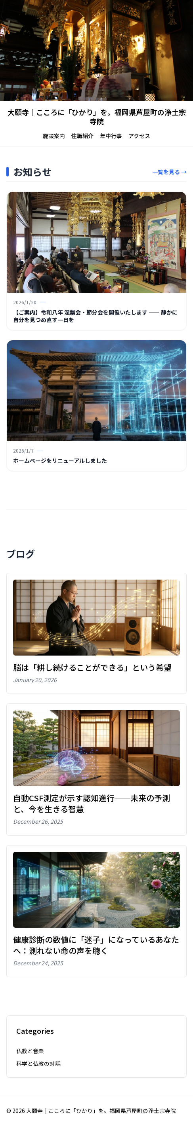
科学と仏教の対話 (38, 1063)
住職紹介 (82, 136)
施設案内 (54, 136)
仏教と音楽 (30, 1051)
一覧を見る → (169, 172)
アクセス (139, 136)
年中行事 (111, 136)
